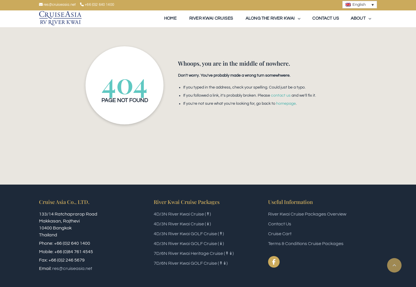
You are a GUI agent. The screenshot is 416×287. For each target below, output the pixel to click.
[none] (359, 5)
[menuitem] (359, 5)
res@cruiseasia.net (72, 268)
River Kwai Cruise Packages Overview (307, 214)
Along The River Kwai (270, 18)
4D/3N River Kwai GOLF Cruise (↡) (189, 243)
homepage (286, 104)
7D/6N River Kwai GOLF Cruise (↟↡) (191, 263)
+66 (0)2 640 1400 (97, 5)
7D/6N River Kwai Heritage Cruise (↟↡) (194, 253)
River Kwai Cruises (210, 18)
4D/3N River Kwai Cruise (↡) (182, 224)
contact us (281, 95)
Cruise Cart (279, 233)
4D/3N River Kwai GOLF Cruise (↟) (189, 233)
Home (170, 18)
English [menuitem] (359, 5)
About (358, 18)
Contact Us (279, 224)
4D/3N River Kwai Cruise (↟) (182, 214)
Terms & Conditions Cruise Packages (305, 243)
